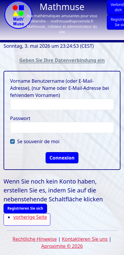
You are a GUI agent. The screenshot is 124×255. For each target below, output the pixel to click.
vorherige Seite (30, 217)
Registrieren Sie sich (25, 208)
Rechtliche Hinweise (34, 239)
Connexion (62, 157)
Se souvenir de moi (38, 141)
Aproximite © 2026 (62, 246)
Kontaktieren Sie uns (85, 239)
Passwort (20, 118)
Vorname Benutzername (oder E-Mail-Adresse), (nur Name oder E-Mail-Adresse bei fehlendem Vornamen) (59, 88)
